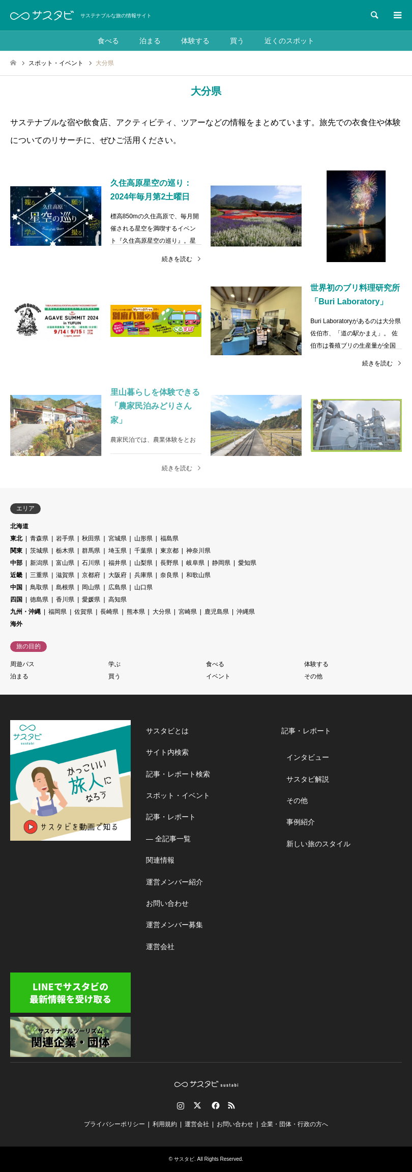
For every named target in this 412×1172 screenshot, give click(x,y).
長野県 (169, 562)
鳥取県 (39, 587)
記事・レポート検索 (178, 774)
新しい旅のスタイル (318, 844)
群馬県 (91, 550)
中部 (16, 562)
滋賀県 (65, 575)
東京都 (169, 550)
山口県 (143, 587)
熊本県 (136, 611)
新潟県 (39, 562)
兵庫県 (143, 575)
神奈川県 (198, 550)
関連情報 (160, 860)
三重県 (39, 575)
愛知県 (247, 562)
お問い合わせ (167, 903)
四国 (16, 599)
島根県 (65, 587)
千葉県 (143, 550)
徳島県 (39, 599)
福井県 (117, 562)
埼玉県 (117, 550)
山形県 (143, 538)
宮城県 (117, 538)
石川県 (91, 562)
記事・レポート (171, 817)
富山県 (65, 562)
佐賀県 (83, 611)
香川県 (65, 599)
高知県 (117, 599)
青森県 (39, 538)
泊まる (150, 41)
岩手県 (65, 538)
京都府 (91, 575)
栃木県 (65, 550)
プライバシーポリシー (114, 1124)
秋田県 (91, 538)
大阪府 (117, 575)
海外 (16, 623)
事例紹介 (300, 822)
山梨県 (143, 562)
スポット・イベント (178, 795)
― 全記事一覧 (168, 839)
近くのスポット (289, 41)
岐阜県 (195, 562)
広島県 (117, 587)
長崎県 (109, 611)
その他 (313, 676)
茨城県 (39, 550)
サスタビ (184, 1159)
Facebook (214, 1105)
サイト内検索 (167, 752)
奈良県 (169, 575)
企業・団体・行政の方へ (294, 1124)
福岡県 (57, 611)
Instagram (180, 1105)
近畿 (16, 575)
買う (237, 41)
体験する (195, 41)
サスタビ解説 (307, 779)
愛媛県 (91, 599)
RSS (231, 1105)
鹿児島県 (216, 611)
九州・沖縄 (25, 611)
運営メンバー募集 (174, 925)
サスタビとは (167, 731)
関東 (16, 550)
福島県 (169, 538)
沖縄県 (246, 611)
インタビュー (307, 757)
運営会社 (160, 946)
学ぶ (114, 664)
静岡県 (221, 562)
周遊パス (22, 664)
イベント (218, 676)
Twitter (197, 1105)
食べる (108, 41)
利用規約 (165, 1124)
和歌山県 (198, 575)
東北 (16, 538)
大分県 (162, 611)
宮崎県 (188, 611)
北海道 (19, 526)
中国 (16, 587)
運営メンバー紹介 (174, 882)
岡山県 (91, 587)
